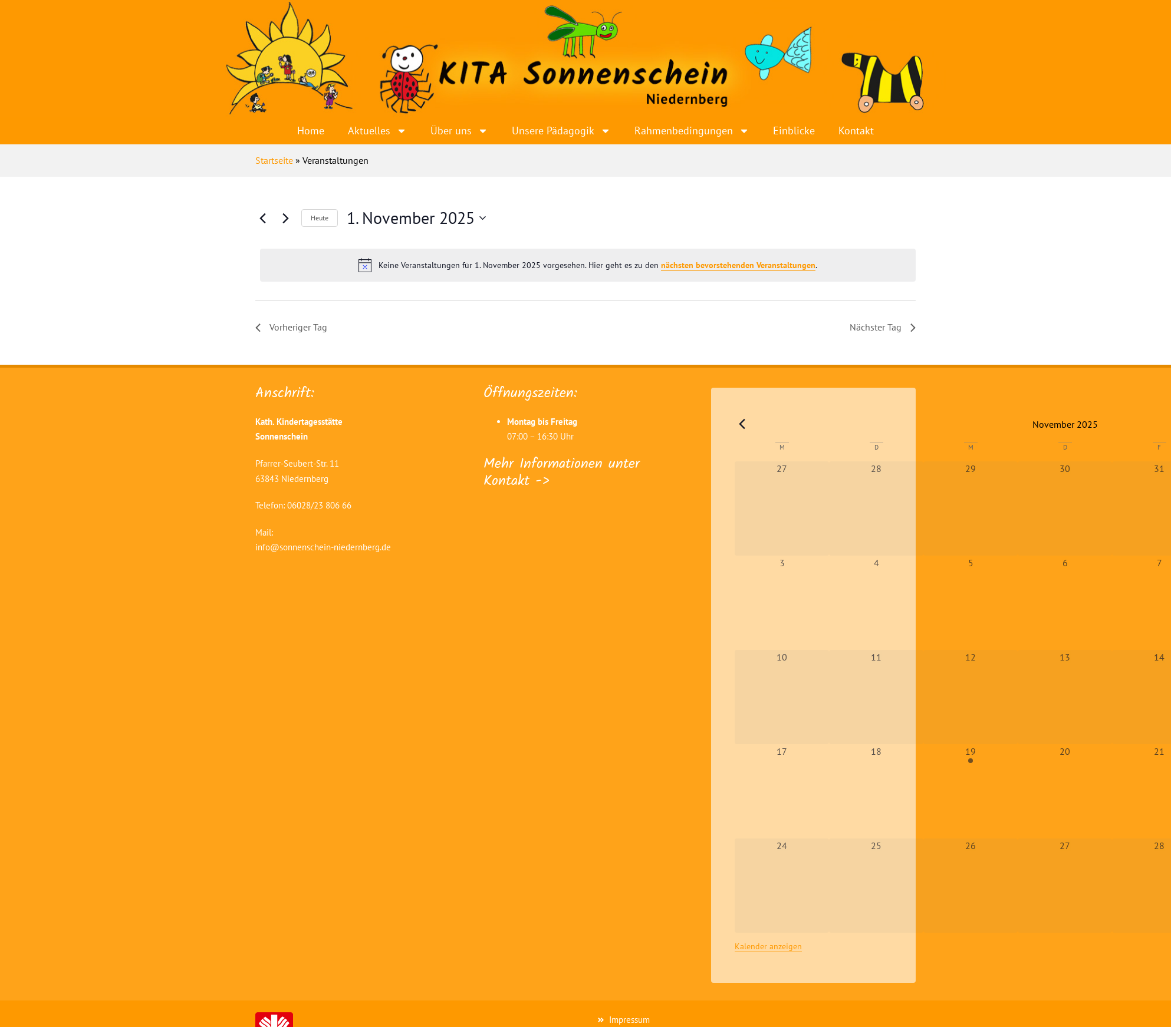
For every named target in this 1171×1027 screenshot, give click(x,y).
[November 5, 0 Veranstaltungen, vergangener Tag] (970, 603)
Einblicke (794, 130)
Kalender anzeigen (768, 946)
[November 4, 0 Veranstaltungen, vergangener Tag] (876, 603)
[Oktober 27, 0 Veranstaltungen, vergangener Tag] (782, 508)
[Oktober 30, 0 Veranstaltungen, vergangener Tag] (1065, 508)
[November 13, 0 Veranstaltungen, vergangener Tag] (1065, 697)
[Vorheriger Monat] (742, 424)
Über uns (459, 131)
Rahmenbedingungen (691, 131)
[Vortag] (262, 218)
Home (310, 130)
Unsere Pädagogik (561, 131)
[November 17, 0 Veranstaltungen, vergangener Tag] (782, 791)
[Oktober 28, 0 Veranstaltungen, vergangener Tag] (876, 508)
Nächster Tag (883, 327)
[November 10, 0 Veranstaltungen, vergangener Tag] (782, 697)
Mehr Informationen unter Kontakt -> (561, 473)
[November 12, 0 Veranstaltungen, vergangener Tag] (970, 697)
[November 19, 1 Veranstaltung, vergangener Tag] (970, 791)
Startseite (274, 160)
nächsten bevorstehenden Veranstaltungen (738, 265)
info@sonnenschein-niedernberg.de (323, 547)
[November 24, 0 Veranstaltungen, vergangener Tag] (782, 885)
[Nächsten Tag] (285, 218)
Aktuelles (377, 131)
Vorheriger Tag (291, 327)
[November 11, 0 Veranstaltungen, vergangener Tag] (876, 697)
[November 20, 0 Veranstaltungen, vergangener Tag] (1065, 791)
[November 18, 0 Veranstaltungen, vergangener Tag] (876, 791)
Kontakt (856, 130)
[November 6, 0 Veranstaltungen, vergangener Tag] (1065, 603)
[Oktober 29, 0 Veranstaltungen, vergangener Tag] (970, 508)
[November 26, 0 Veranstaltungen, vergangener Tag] (970, 885)
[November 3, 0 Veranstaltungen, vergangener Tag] (782, 603)
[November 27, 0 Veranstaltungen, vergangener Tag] (1065, 885)
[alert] (588, 265)
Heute (319, 217)
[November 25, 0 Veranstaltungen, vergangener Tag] (876, 885)
